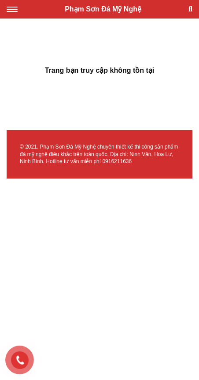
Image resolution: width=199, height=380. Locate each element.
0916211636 (117, 161)
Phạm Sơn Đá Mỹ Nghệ (103, 9)
